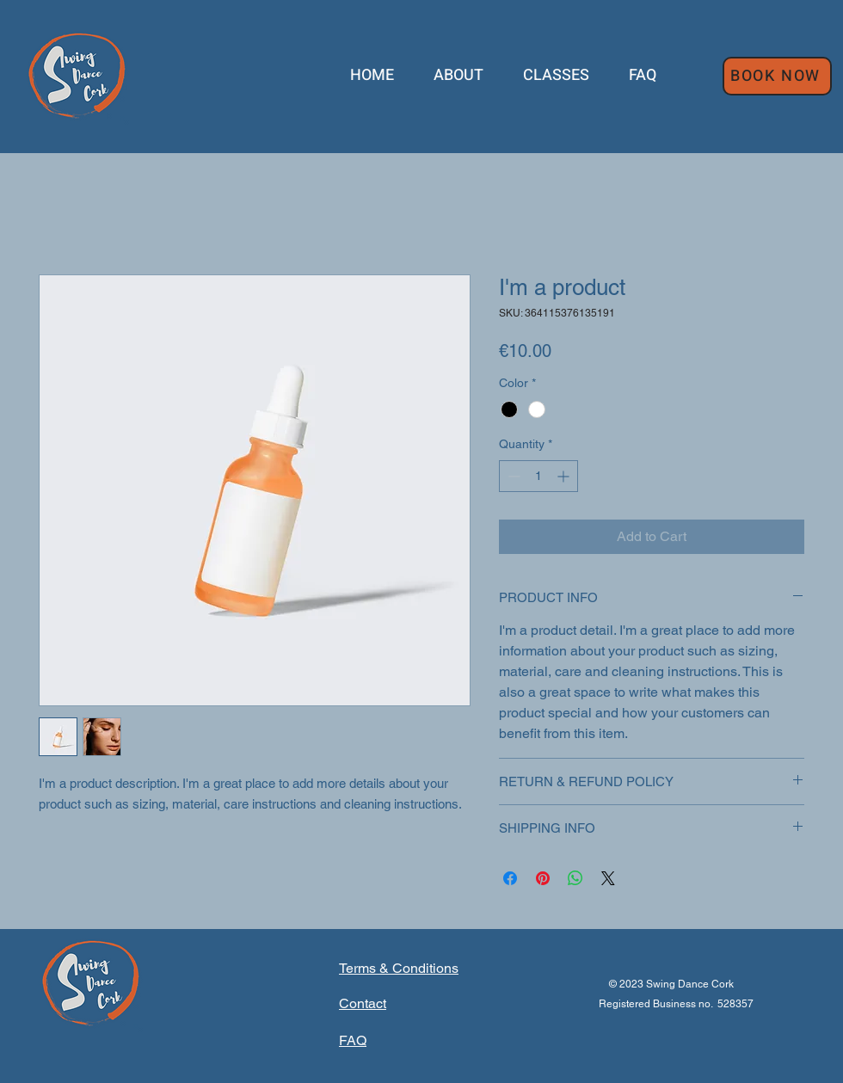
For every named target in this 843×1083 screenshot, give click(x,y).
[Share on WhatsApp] (575, 878)
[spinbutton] (538, 476)
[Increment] (564, 476)
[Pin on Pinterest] (542, 878)
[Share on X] (608, 878)
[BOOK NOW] (777, 76)
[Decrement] (512, 476)
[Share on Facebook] (510, 878)
